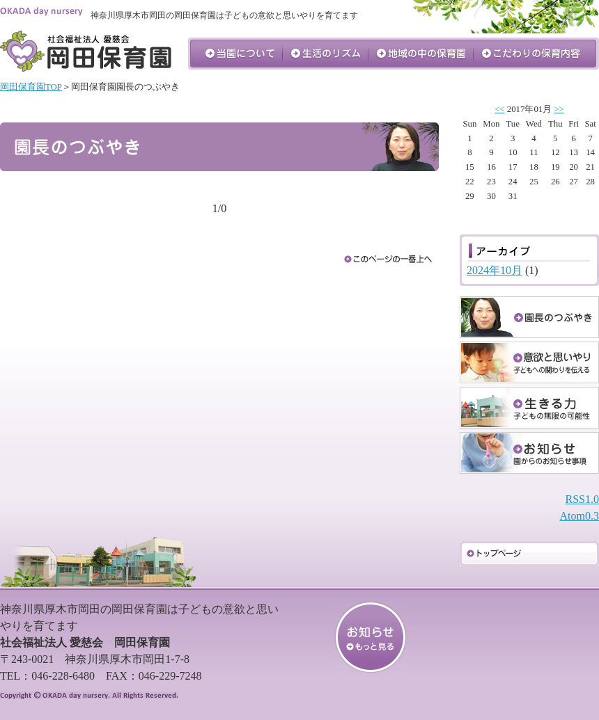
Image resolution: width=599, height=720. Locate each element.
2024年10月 (494, 270)
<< (499, 109)
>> (558, 109)
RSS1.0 (582, 499)
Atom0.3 (579, 516)
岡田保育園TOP (31, 87)
